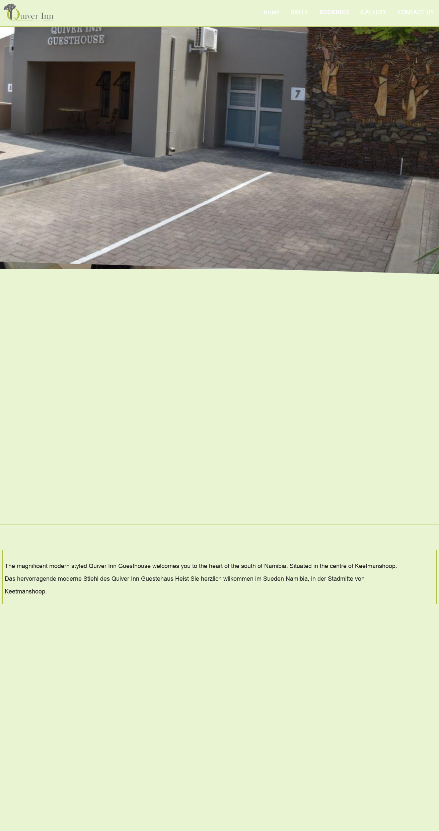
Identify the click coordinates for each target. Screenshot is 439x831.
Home (271, 13)
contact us (416, 13)
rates (299, 13)
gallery (373, 13)
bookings (334, 13)
